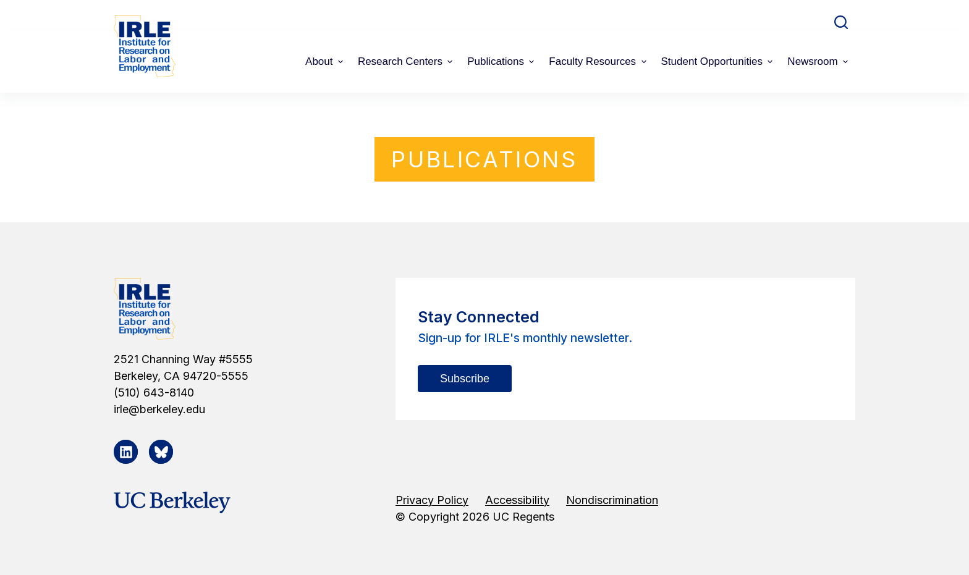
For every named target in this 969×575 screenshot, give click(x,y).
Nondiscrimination (612, 499)
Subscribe (464, 378)
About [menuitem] (325, 61)
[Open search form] (841, 22)
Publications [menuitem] (502, 61)
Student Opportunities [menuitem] (718, 61)
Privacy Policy (432, 499)
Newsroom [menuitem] (819, 61)
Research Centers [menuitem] (406, 61)
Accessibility (517, 499)
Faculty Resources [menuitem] (599, 61)
